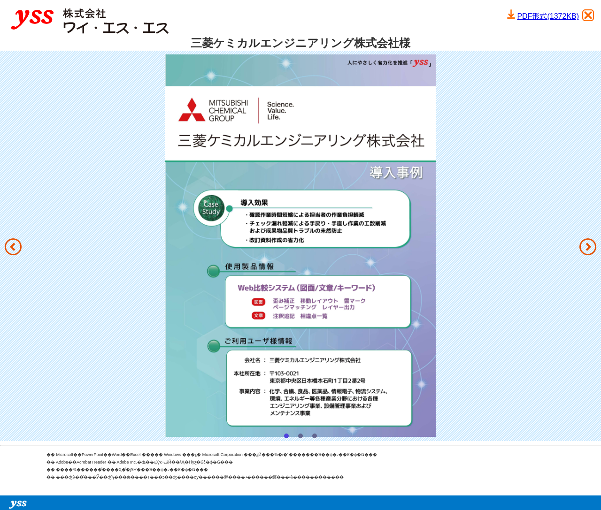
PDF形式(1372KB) (548, 16)
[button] (286, 436)
